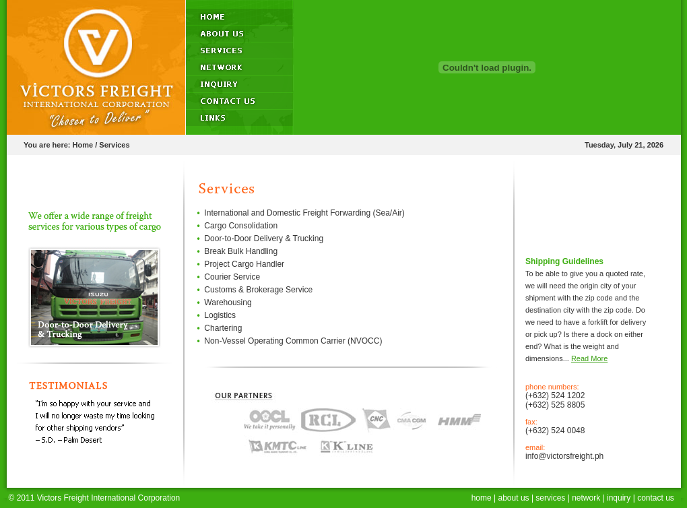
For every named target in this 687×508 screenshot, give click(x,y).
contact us (655, 498)
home (481, 498)
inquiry (618, 498)
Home (83, 145)
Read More (589, 358)
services (550, 498)
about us (513, 498)
